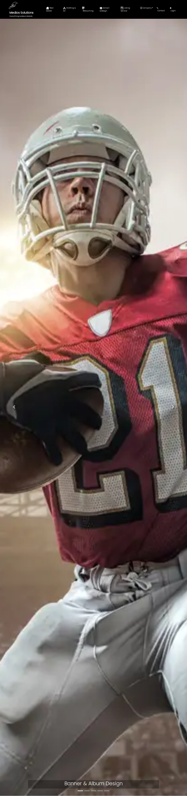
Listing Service (125, 9)
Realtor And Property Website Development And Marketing (113, 782)
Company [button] (146, 8)
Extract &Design (104, 9)
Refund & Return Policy (67, 755)
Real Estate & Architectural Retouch (43, 195)
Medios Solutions (21, 13)
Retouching (88, 9)
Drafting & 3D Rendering (128, 192)
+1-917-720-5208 (21, 744)
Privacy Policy (62, 748)
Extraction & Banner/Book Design (129, 365)
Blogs (148, 757)
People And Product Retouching (108, 760)
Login (173, 9)
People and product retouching (48, 362)
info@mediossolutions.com (27, 756)
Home (57, 740)
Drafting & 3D (69, 9)
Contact (161, 9)
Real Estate (50, 9)
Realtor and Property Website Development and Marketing (46, 565)
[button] (14, 74)
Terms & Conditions (65, 770)
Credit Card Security (66, 763)
